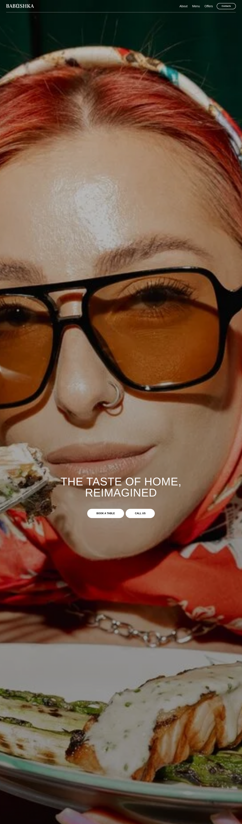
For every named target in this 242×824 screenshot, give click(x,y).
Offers (208, 6)
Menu (196, 6)
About (183, 6)
